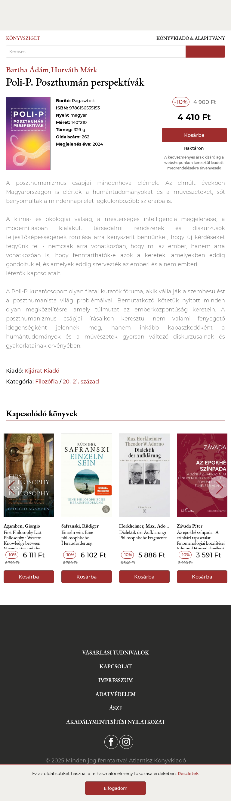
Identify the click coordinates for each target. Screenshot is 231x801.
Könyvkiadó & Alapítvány (190, 38)
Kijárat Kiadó (41, 370)
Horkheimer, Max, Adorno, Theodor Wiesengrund (144, 526)
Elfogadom (116, 788)
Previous (11, 487)
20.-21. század (81, 381)
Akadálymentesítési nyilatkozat (115, 721)
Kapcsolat (116, 666)
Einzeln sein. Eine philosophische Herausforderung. (77, 538)
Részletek (188, 773)
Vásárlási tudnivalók (115, 652)
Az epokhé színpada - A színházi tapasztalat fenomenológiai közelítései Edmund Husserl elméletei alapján (201, 539)
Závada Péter (189, 526)
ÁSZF (115, 708)
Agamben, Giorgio (22, 526)
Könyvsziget (23, 38)
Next (219, 487)
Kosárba (194, 135)
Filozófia (46, 381)
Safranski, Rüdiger (80, 526)
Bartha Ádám (27, 69)
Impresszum (115, 680)
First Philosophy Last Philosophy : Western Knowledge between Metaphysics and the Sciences (23, 539)
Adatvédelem (115, 694)
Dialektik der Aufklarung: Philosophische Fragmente (143, 535)
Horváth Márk (74, 69)
